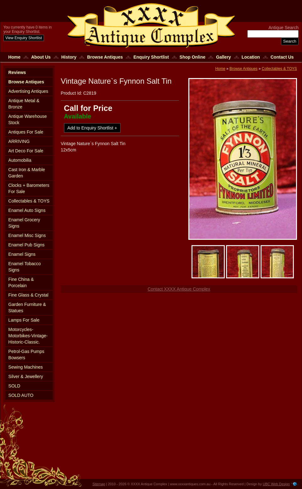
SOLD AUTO (21, 395)
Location (251, 57)
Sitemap (99, 484)
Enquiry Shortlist (151, 57)
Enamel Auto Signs (27, 210)
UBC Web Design (276, 484)
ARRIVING (19, 141)
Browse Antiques (105, 57)
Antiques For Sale (25, 131)
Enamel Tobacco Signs (24, 266)
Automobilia (19, 160)
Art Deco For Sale (25, 150)
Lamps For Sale (24, 320)
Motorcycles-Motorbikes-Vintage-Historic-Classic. (28, 335)
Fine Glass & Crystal (28, 294)
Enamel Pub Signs (26, 244)
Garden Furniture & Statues (27, 307)
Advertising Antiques (28, 91)
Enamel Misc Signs (27, 235)
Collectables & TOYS (29, 200)
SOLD (14, 385)
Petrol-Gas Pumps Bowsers (26, 354)
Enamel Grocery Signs (24, 223)
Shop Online (192, 57)
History (68, 57)
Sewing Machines (25, 367)
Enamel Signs (21, 254)
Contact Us (282, 57)
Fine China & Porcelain (21, 282)
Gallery (223, 57)
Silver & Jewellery (25, 376)
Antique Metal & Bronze (24, 103)
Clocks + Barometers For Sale (28, 188)
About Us (41, 57)
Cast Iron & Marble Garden (26, 172)
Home (14, 57)
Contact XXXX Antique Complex (179, 289)
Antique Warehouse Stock (27, 119)
